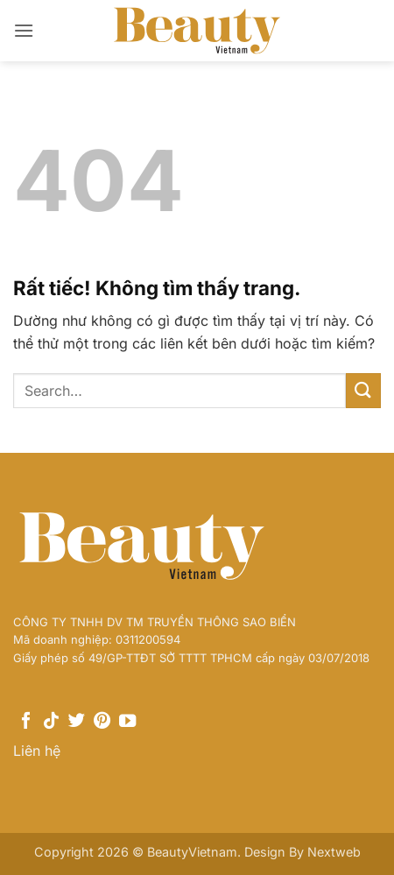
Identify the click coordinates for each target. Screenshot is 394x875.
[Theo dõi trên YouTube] (127, 721)
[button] (23, 30)
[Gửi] (363, 390)
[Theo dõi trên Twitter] (76, 721)
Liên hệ (36, 750)
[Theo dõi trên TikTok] (51, 721)
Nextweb (334, 851)
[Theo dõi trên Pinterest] (102, 721)
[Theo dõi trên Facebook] (26, 721)
